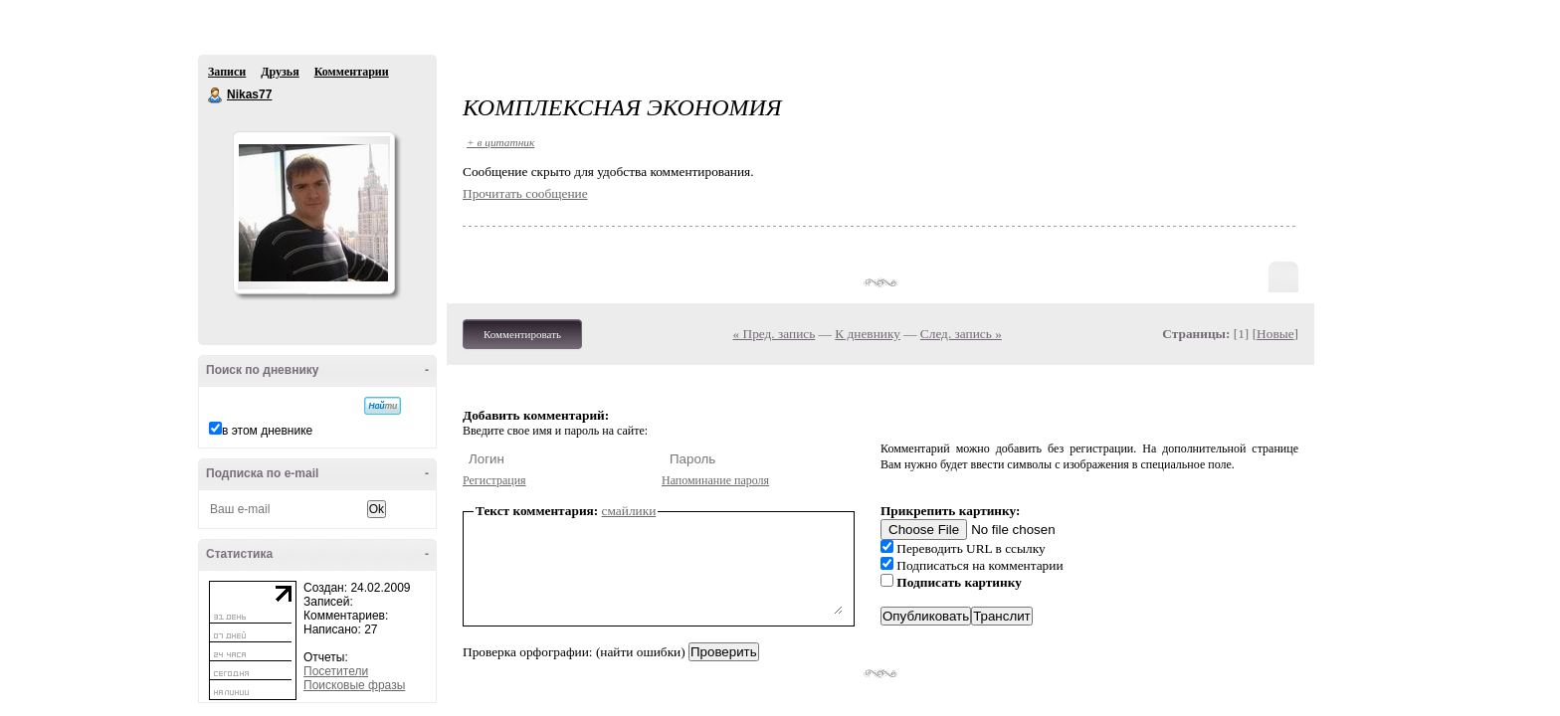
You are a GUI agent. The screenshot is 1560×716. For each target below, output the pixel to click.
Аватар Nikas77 (313, 212)
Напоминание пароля (715, 480)
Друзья (279, 72)
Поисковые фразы (354, 685)
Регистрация (494, 480)
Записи (227, 72)
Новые (1275, 333)
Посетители (335, 671)
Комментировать (522, 334)
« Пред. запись (774, 333)
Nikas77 (216, 95)
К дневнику (867, 333)
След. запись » (961, 333)
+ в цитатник (500, 142)
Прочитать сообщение (525, 193)
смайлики (629, 510)
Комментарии (351, 72)
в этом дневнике (267, 431)
